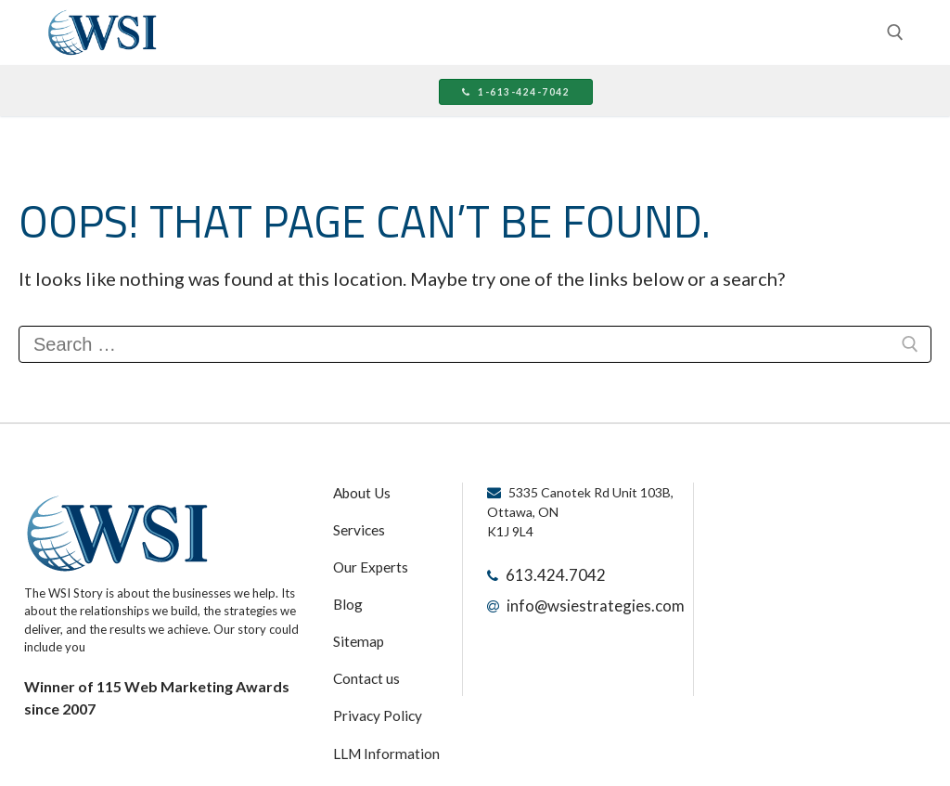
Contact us (362, 653)
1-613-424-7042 (503, 92)
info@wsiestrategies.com (580, 600)
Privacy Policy (370, 685)
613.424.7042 (545, 573)
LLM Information (377, 718)
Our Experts (366, 555)
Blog (345, 588)
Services (355, 523)
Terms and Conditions (393, 750)
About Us (358, 490)
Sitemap (355, 620)
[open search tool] (895, 32)
